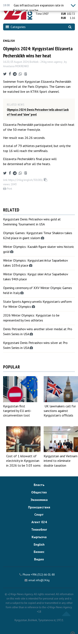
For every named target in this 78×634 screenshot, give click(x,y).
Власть (39, 485)
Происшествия (39, 507)
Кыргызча (39, 537)
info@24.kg (43, 580)
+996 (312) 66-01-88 (43, 574)
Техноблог (39, 529)
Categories (16, 27)
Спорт (39, 514)
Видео (39, 559)
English (9, 41)
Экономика (39, 500)
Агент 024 (39, 522)
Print (7, 188)
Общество (39, 492)
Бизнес (39, 552)
